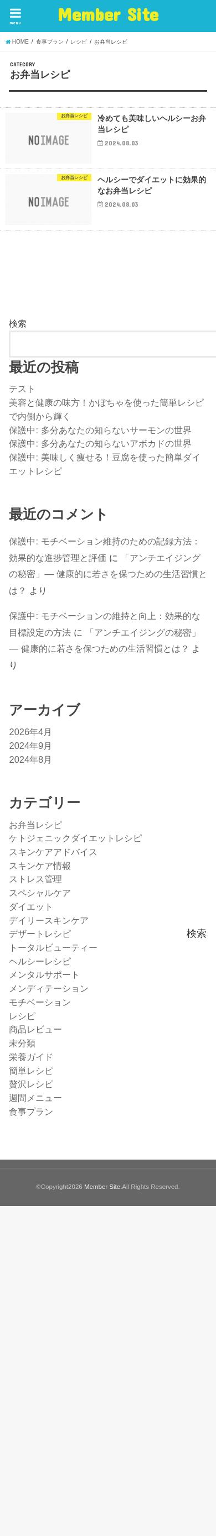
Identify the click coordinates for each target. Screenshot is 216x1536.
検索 (18, 323)
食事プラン (31, 1111)
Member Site (107, 14)
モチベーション (40, 1002)
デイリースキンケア (49, 920)
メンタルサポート (44, 974)
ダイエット (31, 906)
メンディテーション (49, 988)
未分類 (22, 1043)
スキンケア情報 (40, 866)
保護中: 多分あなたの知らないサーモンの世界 (100, 430)
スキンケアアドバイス (53, 852)
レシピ (22, 1016)
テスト (22, 389)
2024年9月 (30, 746)
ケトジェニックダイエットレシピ (75, 838)
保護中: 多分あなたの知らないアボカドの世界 (100, 443)
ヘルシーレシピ (40, 961)
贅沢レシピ (31, 1084)
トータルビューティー (53, 947)
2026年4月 (30, 732)
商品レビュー (35, 1029)
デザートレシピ (40, 934)
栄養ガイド (31, 1057)
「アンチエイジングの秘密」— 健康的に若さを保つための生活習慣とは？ (108, 574)
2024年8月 (30, 759)
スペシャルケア (40, 893)
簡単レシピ (31, 1071)
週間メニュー (35, 1098)
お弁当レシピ (35, 825)
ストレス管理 (35, 879)
